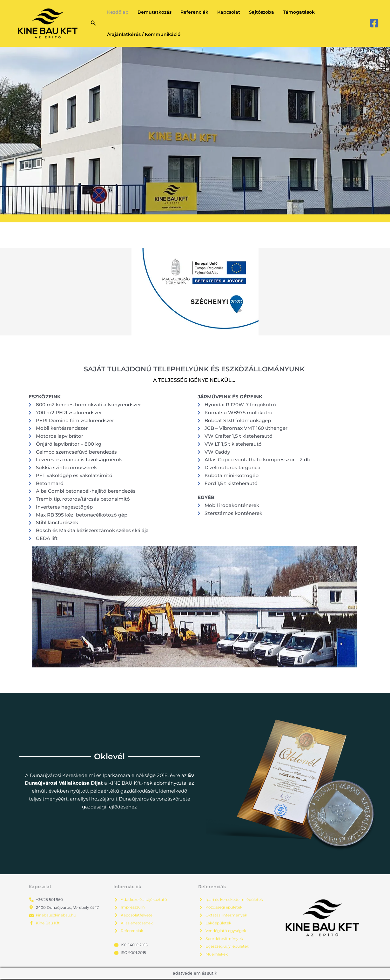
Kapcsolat (228, 12)
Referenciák (194, 12)
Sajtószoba (261, 12)
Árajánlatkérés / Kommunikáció (143, 34)
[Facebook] (374, 23)
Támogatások (299, 12)
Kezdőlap (118, 12)
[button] (93, 23)
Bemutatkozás (154, 12)
